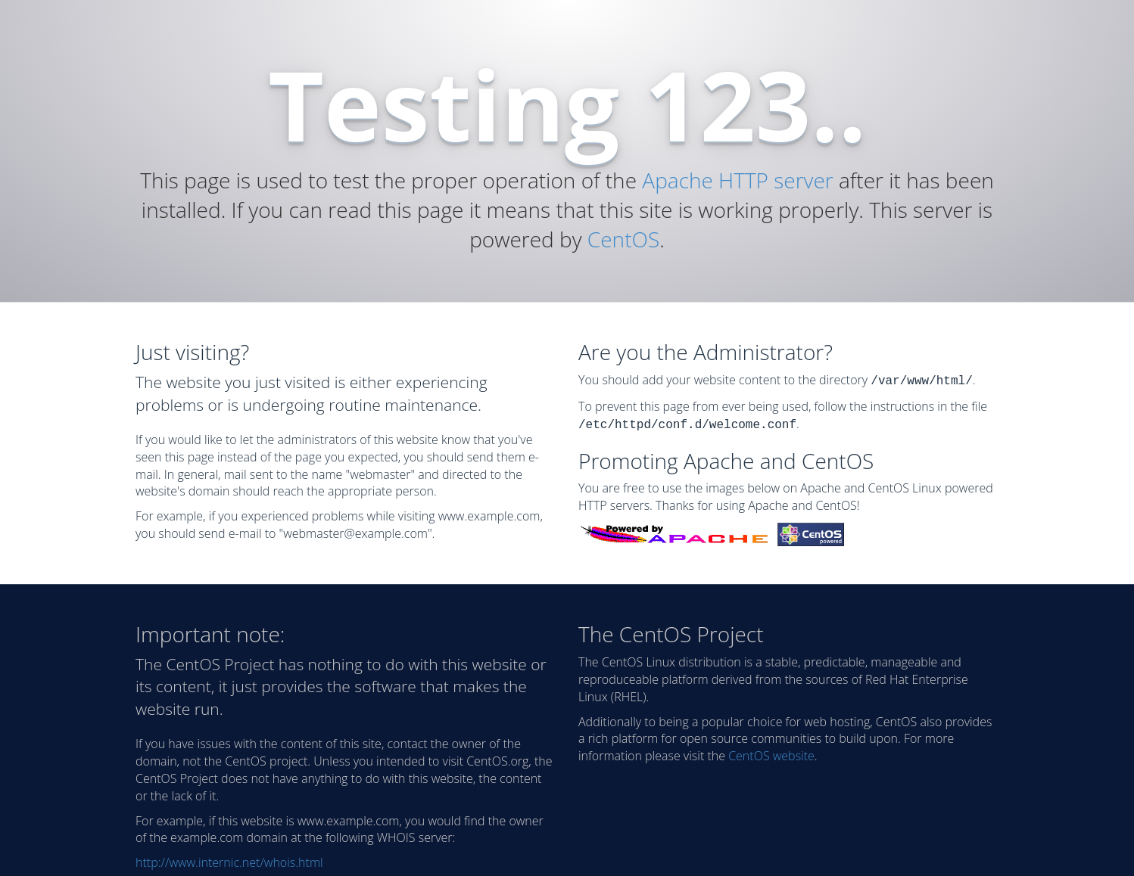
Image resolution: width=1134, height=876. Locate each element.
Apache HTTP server (737, 180)
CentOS (623, 239)
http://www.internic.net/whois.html (229, 859)
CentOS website (771, 752)
